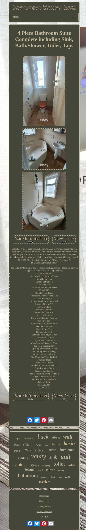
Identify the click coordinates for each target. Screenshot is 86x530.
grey (27, 449)
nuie (46, 445)
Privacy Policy (44, 506)
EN (41, 516)
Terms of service (44, 511)
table (71, 465)
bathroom (28, 475)
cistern (27, 444)
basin (69, 443)
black (17, 444)
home (56, 444)
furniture (67, 450)
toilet (59, 464)
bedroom (29, 438)
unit (65, 456)
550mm (34, 465)
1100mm (40, 450)
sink (53, 457)
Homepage (44, 495)
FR (46, 516)
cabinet (20, 464)
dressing (46, 465)
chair (52, 477)
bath (17, 451)
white (44, 481)
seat (60, 477)
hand (38, 444)
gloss (56, 437)
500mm (30, 469)
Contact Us (44, 501)
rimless (23, 458)
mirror (50, 469)
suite (52, 450)
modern (61, 471)
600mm (44, 477)
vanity (38, 456)
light (18, 438)
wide (67, 476)
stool (40, 470)
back (43, 437)
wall (67, 437)
